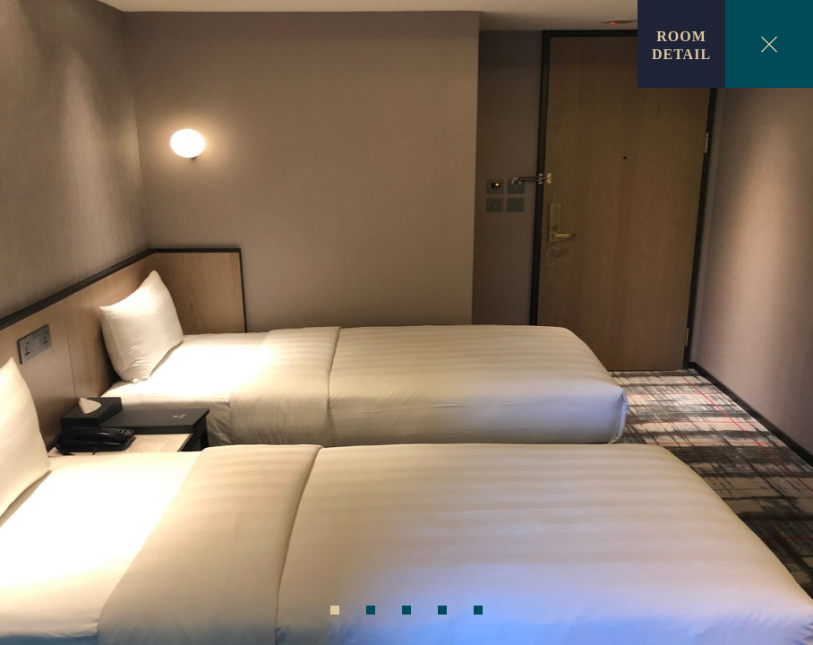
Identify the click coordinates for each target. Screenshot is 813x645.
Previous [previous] (36, 325)
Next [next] (777, 325)
